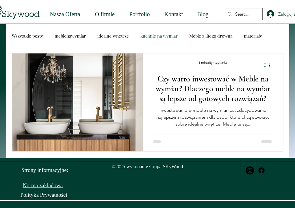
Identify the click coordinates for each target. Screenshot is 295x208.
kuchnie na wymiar (159, 35)
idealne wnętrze (113, 35)
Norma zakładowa (43, 185)
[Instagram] (250, 170)
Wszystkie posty (27, 35)
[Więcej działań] (271, 65)
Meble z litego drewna (210, 35)
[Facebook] (261, 170)
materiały (253, 35)
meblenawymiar (70, 35)
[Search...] (242, 14)
